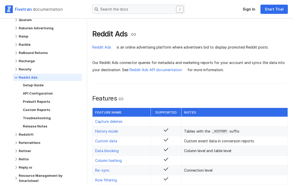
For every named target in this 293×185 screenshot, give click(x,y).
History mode (106, 131)
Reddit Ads (101, 47)
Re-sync (102, 170)
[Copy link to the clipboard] (133, 34)
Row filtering (106, 180)
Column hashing (108, 160)
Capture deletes (109, 121)
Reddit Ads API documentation (155, 70)
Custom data (106, 141)
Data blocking (107, 151)
